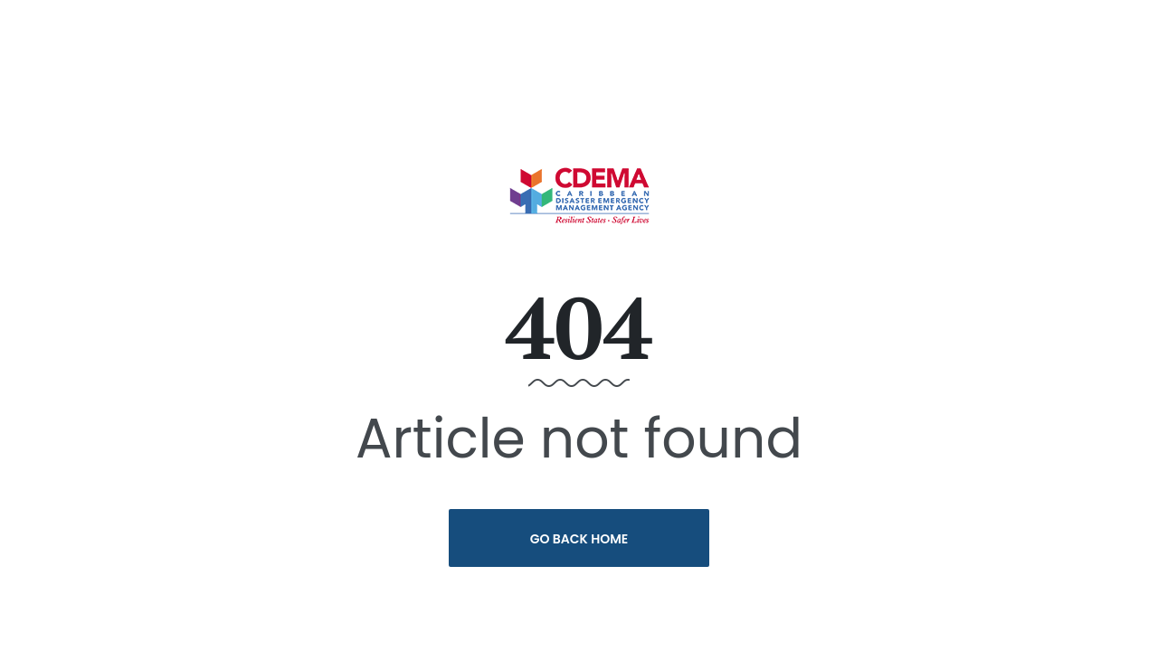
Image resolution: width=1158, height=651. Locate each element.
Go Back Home (579, 539)
